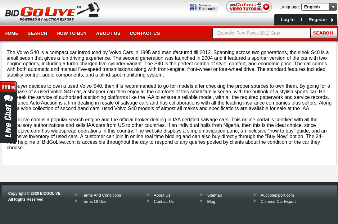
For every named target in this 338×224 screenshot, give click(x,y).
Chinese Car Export (278, 201)
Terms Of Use (94, 201)
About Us (108, 33)
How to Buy (71, 33)
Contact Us (145, 33)
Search (37, 33)
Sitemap (214, 195)
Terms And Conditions (101, 195)
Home (11, 33)
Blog (211, 201)
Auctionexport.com (277, 195)
